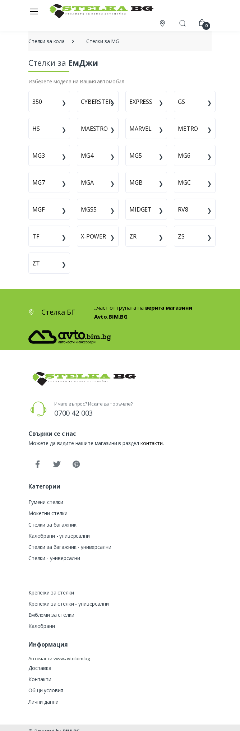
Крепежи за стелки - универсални (68, 603)
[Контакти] (163, 23)
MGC (184, 182)
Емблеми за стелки (51, 614)
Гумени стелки (45, 502)
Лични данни (43, 701)
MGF (38, 209)
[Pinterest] (76, 464)
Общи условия (45, 690)
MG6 (184, 155)
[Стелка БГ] (99, 11)
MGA (87, 182)
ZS (181, 236)
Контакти (39, 679)
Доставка (39, 668)
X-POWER (93, 236)
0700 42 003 (73, 413)
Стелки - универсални (54, 558)
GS (181, 102)
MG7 (38, 182)
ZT (36, 263)
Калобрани (41, 626)
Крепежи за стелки (51, 592)
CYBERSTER (96, 102)
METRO (188, 129)
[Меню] (34, 11)
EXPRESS (140, 102)
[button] (182, 22)
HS (36, 129)
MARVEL (140, 129)
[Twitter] (57, 464)
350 (37, 102)
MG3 (38, 155)
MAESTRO (94, 129)
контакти (151, 443)
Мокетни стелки (48, 513)
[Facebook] (37, 464)
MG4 (87, 155)
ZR (133, 236)
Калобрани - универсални (59, 535)
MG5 (135, 155)
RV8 (183, 209)
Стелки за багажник (52, 524)
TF (35, 236)
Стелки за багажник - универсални (69, 546)
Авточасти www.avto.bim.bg (58, 658)
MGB (136, 182)
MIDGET (140, 209)
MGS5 (88, 209)
